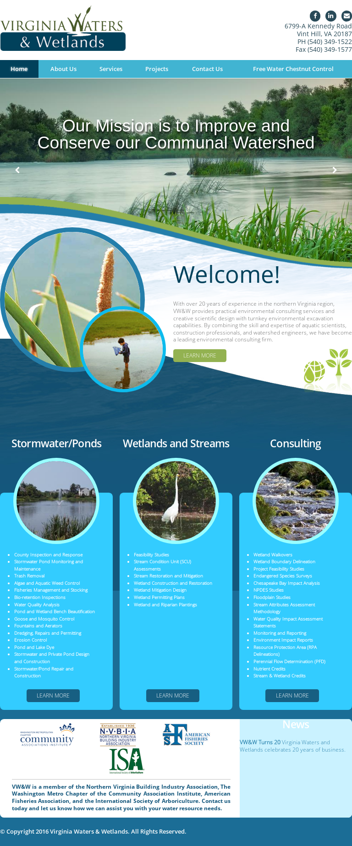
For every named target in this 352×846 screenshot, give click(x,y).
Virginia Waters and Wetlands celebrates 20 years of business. (293, 745)
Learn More (199, 355)
